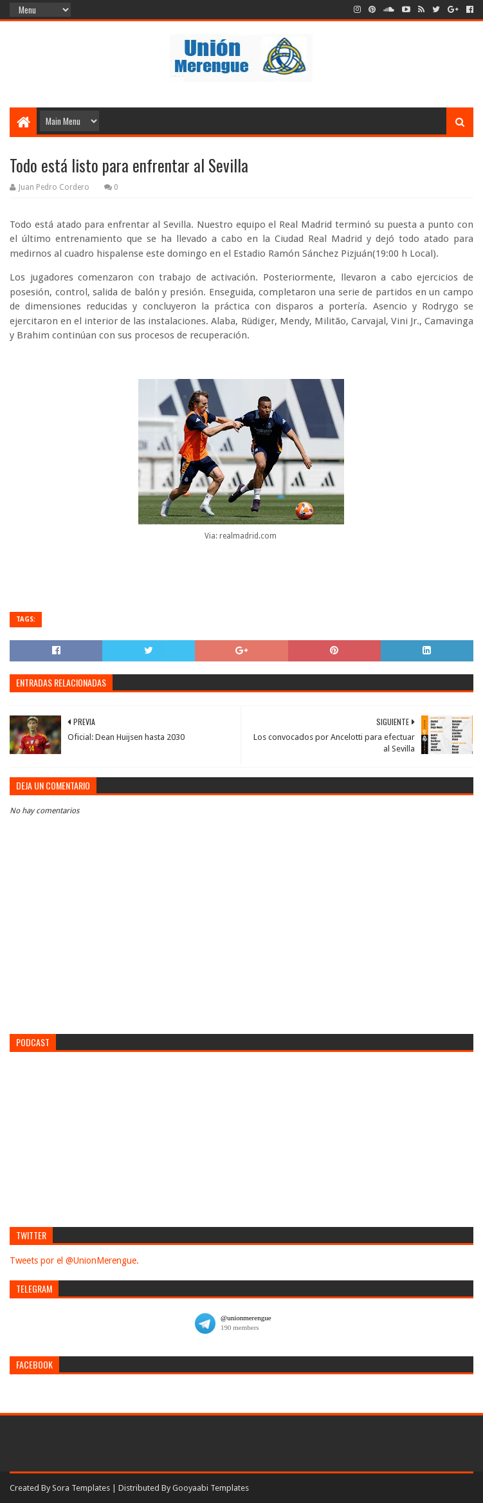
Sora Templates (81, 1488)
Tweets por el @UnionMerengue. (74, 1260)
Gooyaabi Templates (210, 1488)
